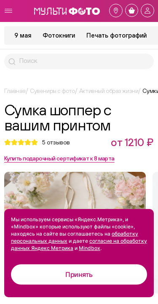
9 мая (22, 35)
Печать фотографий (116, 35)
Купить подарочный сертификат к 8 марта (59, 158)
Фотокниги (59, 35)
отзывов (56, 142)
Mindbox (89, 248)
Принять (79, 274)
